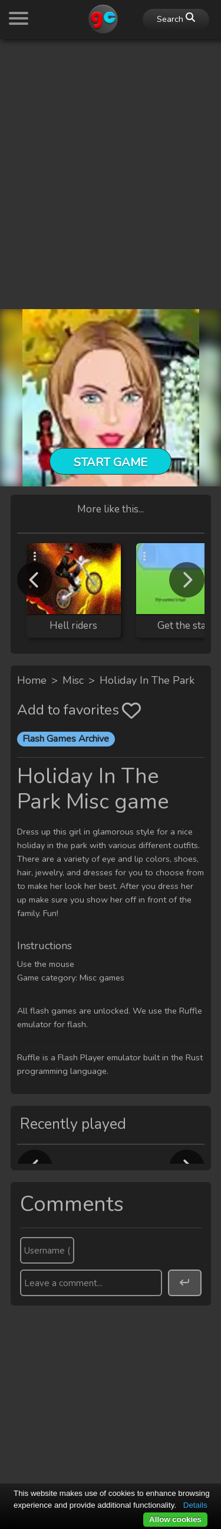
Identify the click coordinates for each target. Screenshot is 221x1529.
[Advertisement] (110, 159)
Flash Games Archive (65, 738)
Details (195, 1505)
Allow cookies (175, 1519)
